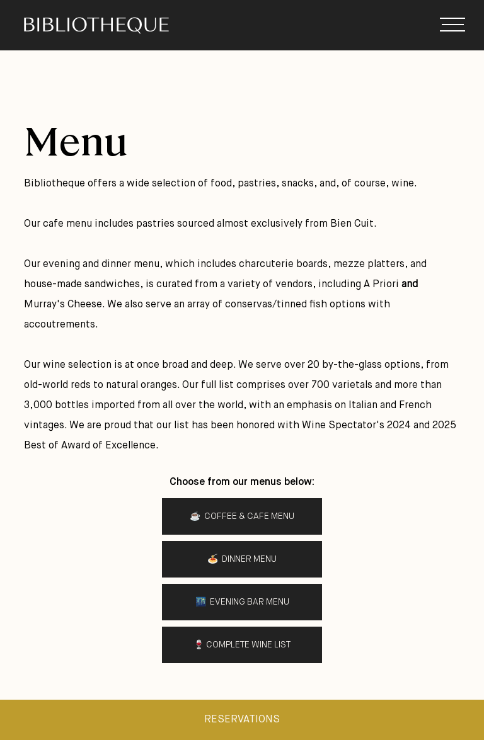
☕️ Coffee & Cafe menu (242, 516)
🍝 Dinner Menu (242, 559)
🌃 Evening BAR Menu (242, 602)
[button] (452, 25)
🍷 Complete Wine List (242, 644)
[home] (127, 25)
